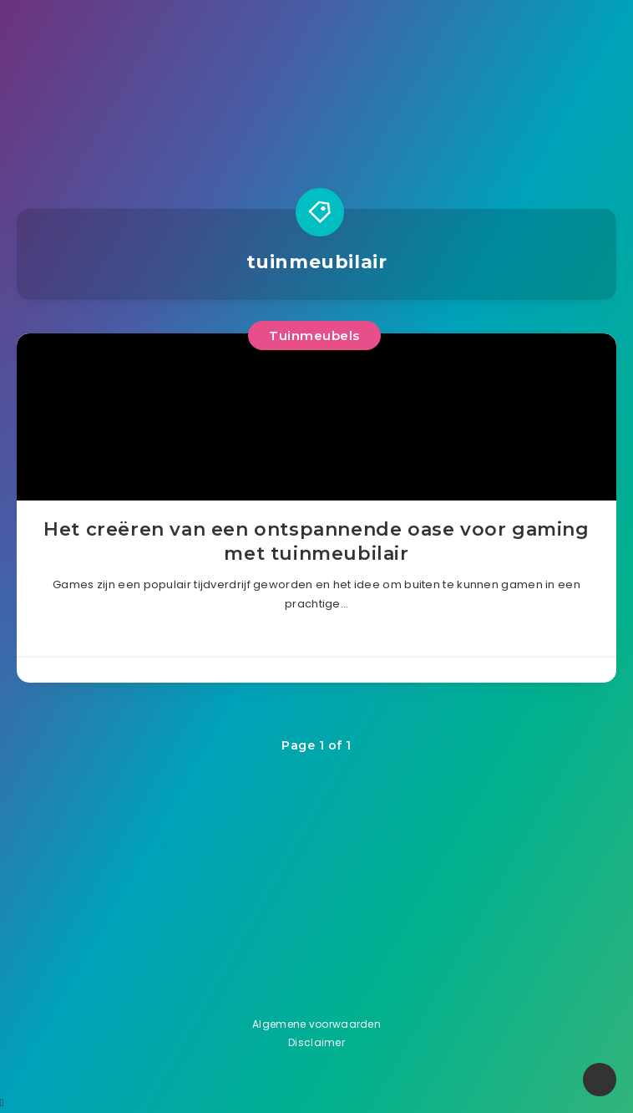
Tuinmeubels (314, 335)
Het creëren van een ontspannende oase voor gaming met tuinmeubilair (316, 542)
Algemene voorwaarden (316, 1024)
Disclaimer (316, 1042)
